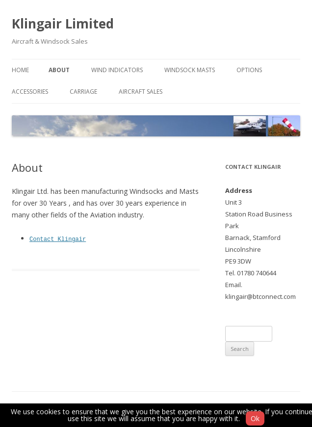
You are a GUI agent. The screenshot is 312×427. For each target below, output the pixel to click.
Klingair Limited (63, 23)
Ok (255, 418)
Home (20, 70)
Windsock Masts (189, 70)
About (59, 70)
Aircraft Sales (140, 91)
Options (249, 70)
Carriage (83, 91)
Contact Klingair (57, 239)
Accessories (30, 91)
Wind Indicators (117, 70)
